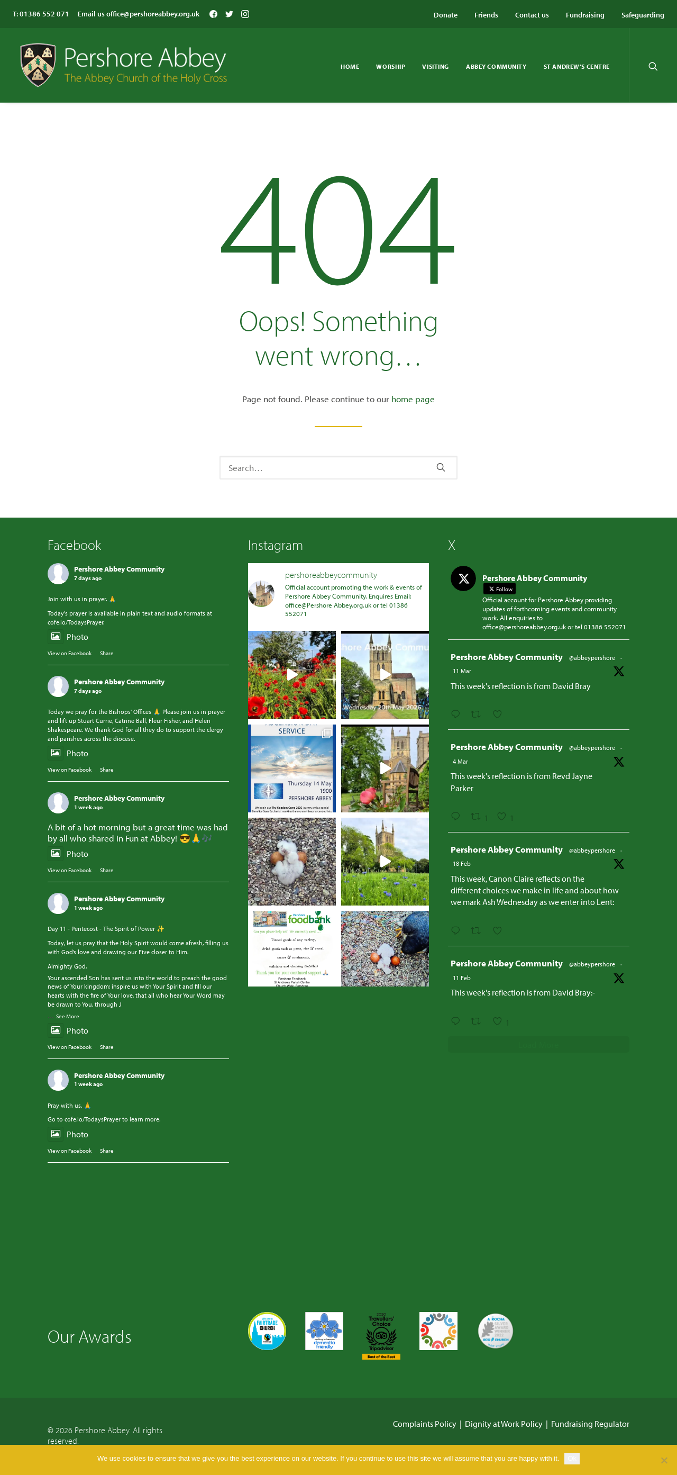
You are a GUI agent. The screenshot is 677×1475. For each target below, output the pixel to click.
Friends (486, 15)
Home (350, 66)
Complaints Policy (424, 1423)
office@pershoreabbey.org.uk (152, 14)
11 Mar (462, 671)
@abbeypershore (592, 658)
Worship (390, 66)
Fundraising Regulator (590, 1423)
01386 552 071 (44, 14)
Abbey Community (496, 66)
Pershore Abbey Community (119, 569)
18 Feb (462, 863)
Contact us (532, 15)
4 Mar (460, 761)
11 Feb (462, 978)
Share (107, 653)
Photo (68, 637)
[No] (663, 1460)
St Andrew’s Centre (577, 66)
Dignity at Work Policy (504, 1423)
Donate (446, 15)
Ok (572, 1458)
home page (413, 398)
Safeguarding (642, 15)
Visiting (435, 66)
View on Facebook (70, 653)
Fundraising (585, 15)
